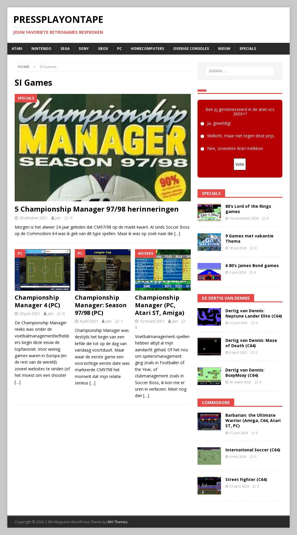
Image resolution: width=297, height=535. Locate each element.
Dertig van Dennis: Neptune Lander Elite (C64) (253, 313)
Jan (58, 217)
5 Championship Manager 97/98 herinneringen (97, 209)
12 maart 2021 (152, 321)
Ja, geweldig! (219, 123)
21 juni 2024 (239, 433)
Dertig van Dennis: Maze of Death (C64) (251, 342)
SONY (84, 48)
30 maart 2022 (240, 382)
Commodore (216, 402)
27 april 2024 (239, 486)
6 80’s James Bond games (252, 265)
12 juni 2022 (239, 322)
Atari (17, 48)
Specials (247, 48)
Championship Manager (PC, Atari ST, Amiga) (159, 305)
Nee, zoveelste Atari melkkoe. (235, 148)
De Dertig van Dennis (226, 298)
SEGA (65, 48)
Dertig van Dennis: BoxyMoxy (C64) (244, 372)
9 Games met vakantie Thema (249, 238)
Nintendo (41, 48)
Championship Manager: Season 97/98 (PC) (101, 305)
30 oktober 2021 (33, 217)
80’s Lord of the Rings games (248, 208)
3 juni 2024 (238, 272)
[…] (177, 233)
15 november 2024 (244, 218)
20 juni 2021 (29, 313)
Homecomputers (147, 48)
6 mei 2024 (238, 456)
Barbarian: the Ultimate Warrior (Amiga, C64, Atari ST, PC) (253, 420)
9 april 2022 (238, 352)
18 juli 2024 (238, 248)
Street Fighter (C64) (246, 479)
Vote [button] (239, 164)
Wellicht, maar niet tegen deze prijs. (241, 136)
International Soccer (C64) (252, 450)
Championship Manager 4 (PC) (37, 301)
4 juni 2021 (89, 321)
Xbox (103, 48)
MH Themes (117, 521)
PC (119, 48)
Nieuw (224, 48)
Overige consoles (191, 48)
